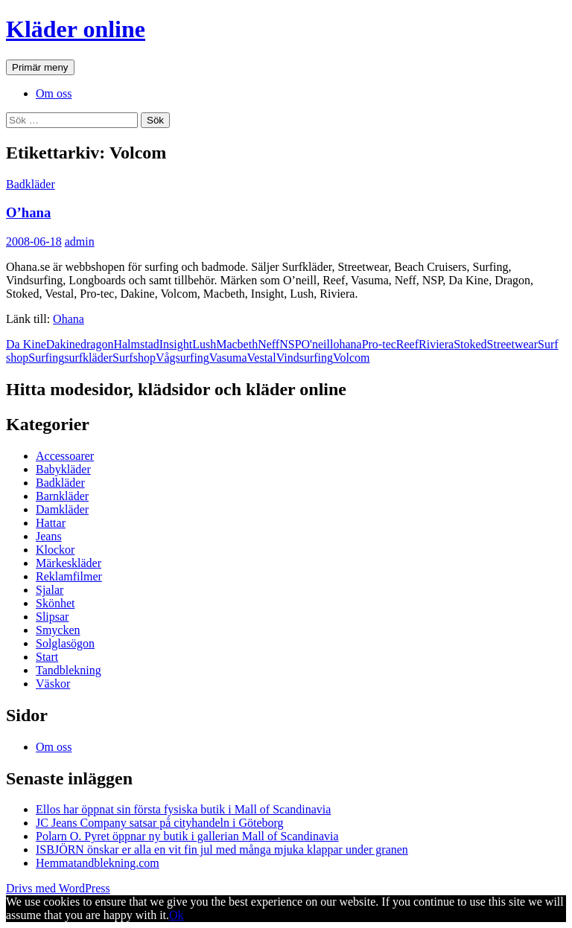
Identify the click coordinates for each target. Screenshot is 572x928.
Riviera (436, 344)
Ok (176, 915)
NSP (290, 344)
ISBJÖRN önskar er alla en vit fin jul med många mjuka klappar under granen (222, 849)
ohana (347, 344)
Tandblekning (68, 670)
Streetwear (512, 344)
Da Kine (26, 344)
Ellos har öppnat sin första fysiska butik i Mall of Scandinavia (183, 809)
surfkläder (88, 357)
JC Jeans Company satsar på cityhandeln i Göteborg (160, 822)
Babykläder (63, 469)
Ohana (68, 319)
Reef (407, 344)
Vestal (261, 357)
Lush (204, 344)
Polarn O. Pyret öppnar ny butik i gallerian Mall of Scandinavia (187, 836)
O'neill (318, 344)
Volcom (351, 357)
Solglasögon (65, 643)
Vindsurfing (304, 357)
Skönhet (55, 603)
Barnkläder (62, 496)
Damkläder (62, 509)
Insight (175, 344)
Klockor (55, 549)
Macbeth (237, 344)
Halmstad (136, 344)
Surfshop (134, 357)
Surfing (46, 357)
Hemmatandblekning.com (97, 863)
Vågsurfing (182, 357)
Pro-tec (379, 344)
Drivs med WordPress (58, 888)
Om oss (54, 93)
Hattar (51, 522)
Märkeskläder (68, 563)
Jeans (49, 536)
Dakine (63, 344)
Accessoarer (65, 455)
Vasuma (228, 357)
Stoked (470, 344)
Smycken (58, 630)
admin (80, 241)
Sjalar (49, 589)
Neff (268, 344)
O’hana (28, 212)
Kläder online (75, 29)
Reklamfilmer (69, 576)
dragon (96, 344)
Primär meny (40, 67)
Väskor (53, 683)
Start (47, 656)
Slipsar (52, 616)
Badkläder (30, 184)
